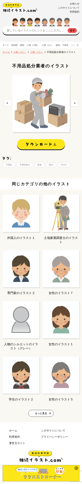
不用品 (9, 165)
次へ (74, 103)
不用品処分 (25, 165)
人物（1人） (47, 45)
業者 (39, 165)
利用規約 (74, 11)
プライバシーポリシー (54, 436)
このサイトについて (68, 7)
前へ (7, 103)
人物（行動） (33, 45)
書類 (22, 45)
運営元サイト (17, 443)
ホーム (6, 52)
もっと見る (41, 413)
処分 (51, 165)
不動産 (65, 45)
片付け (64, 165)
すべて (6, 45)
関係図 (14, 45)
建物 (58, 45)
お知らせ (74, 3)
